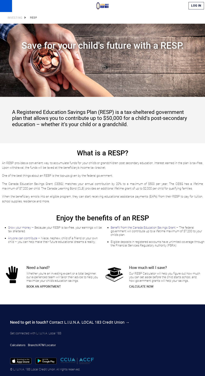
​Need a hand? (38, 267)
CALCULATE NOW (141, 286)
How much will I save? (148, 267)
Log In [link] (196, 5)
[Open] (6, 6)
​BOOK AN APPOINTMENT (44, 286)
